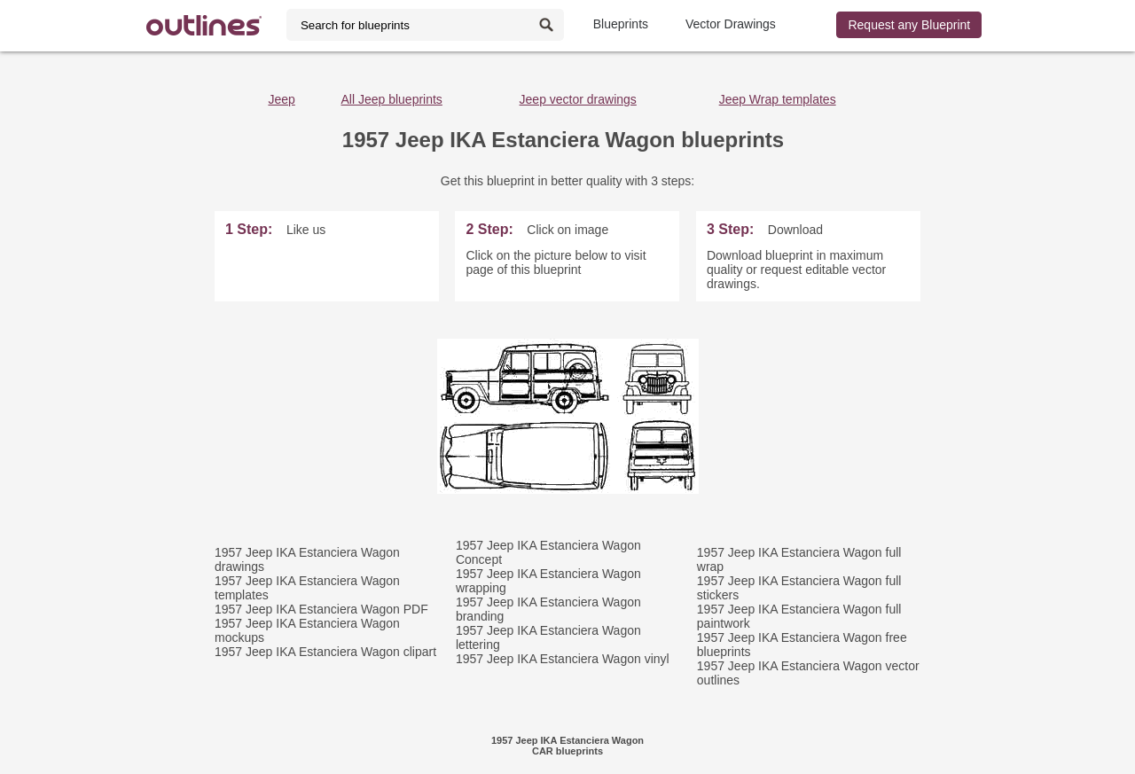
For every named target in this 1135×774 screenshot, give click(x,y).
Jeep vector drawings (578, 99)
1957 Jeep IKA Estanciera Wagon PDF (321, 609)
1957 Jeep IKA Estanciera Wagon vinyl (562, 659)
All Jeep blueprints (391, 99)
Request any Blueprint (909, 25)
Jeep (281, 99)
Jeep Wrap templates (777, 99)
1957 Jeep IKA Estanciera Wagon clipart (325, 652)
